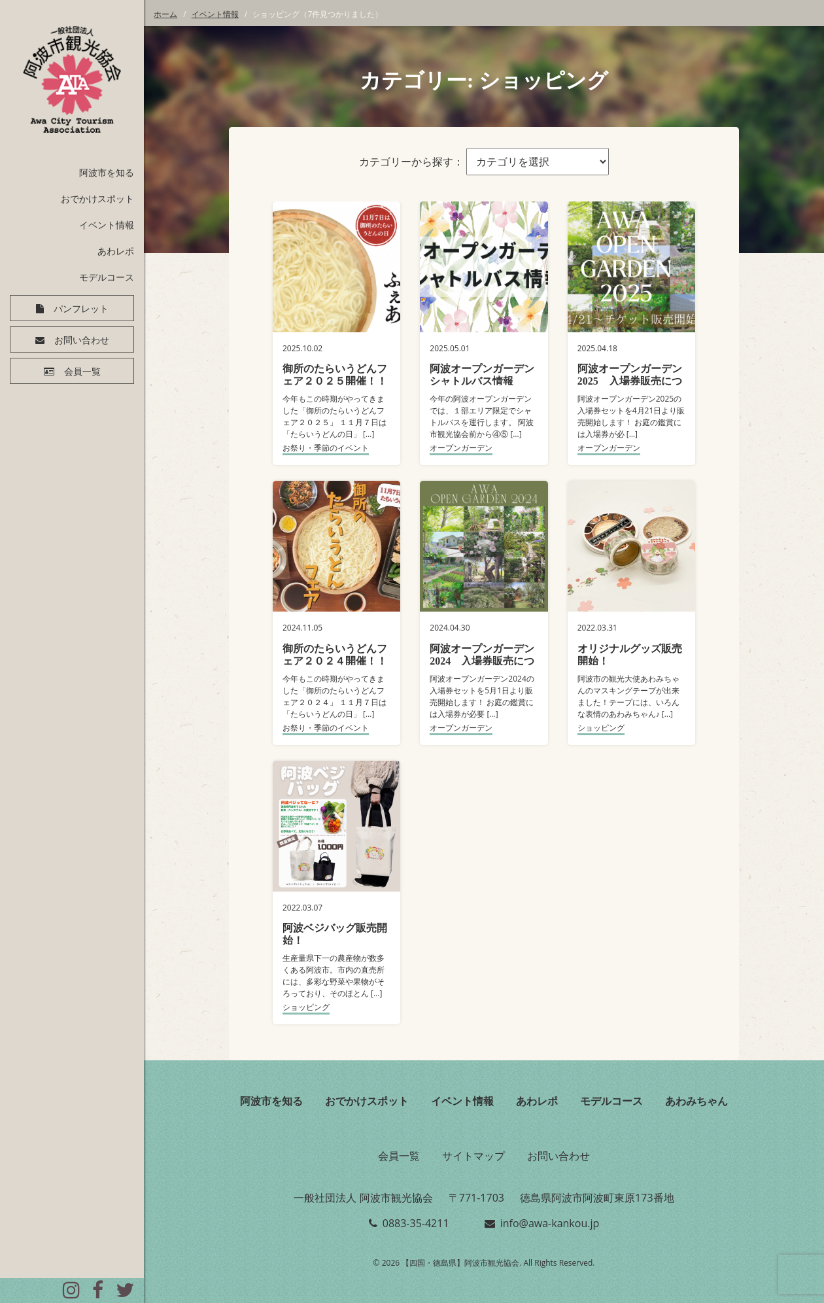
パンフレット (81, 308)
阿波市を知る (106, 172)
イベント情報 (106, 224)
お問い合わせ (81, 340)
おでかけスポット (97, 198)
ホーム (165, 14)
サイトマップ (473, 1156)
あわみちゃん (696, 1101)
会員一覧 (82, 371)
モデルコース (106, 277)
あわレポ (115, 251)
